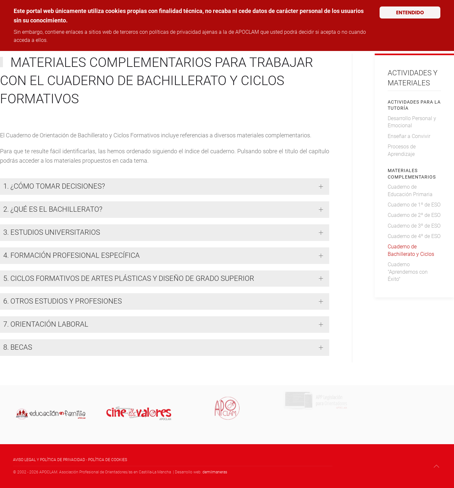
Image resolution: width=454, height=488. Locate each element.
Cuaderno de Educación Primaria (410, 190)
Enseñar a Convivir (409, 136)
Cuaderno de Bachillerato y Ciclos (411, 250)
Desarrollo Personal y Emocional (412, 122)
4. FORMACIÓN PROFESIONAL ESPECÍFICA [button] (71, 255)
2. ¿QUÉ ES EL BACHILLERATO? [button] (52, 209)
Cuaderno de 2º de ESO (414, 215)
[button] (436, 466)
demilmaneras (214, 472)
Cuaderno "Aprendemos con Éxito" (408, 271)
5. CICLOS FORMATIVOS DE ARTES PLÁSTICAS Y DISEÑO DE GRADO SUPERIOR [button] (128, 278)
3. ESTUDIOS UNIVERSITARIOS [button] (51, 232)
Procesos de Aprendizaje (402, 150)
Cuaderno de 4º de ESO (414, 236)
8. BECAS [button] (17, 347)
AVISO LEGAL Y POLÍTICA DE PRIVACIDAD (49, 459)
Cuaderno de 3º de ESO (414, 226)
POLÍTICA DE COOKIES (107, 459)
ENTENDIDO (410, 12)
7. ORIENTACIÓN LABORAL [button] (45, 324)
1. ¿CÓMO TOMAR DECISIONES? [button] (54, 186)
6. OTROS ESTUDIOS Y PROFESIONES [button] (62, 301)
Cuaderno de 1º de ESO (414, 205)
